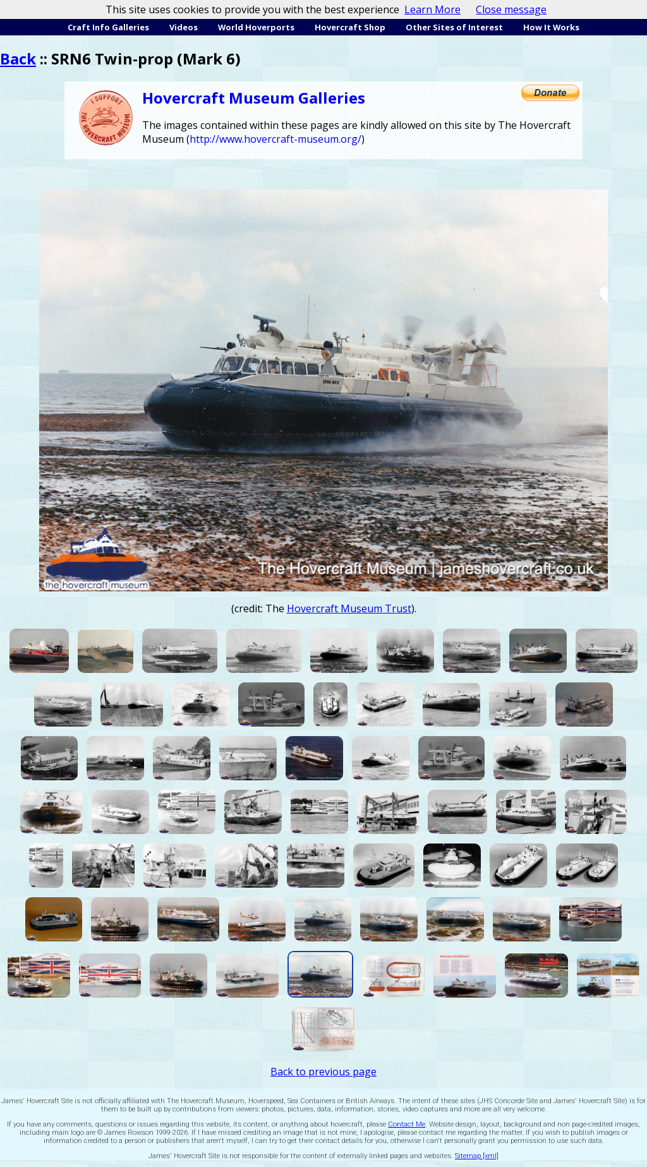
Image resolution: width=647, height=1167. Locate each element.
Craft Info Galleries (108, 27)
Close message (511, 9)
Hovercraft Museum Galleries (253, 97)
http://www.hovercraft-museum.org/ (275, 139)
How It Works (551, 27)
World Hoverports (256, 27)
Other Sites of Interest (454, 27)
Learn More (432, 9)
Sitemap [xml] (477, 1156)
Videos (183, 27)
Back (18, 58)
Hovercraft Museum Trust (349, 608)
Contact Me (406, 1124)
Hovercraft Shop (350, 27)
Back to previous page (323, 1072)
